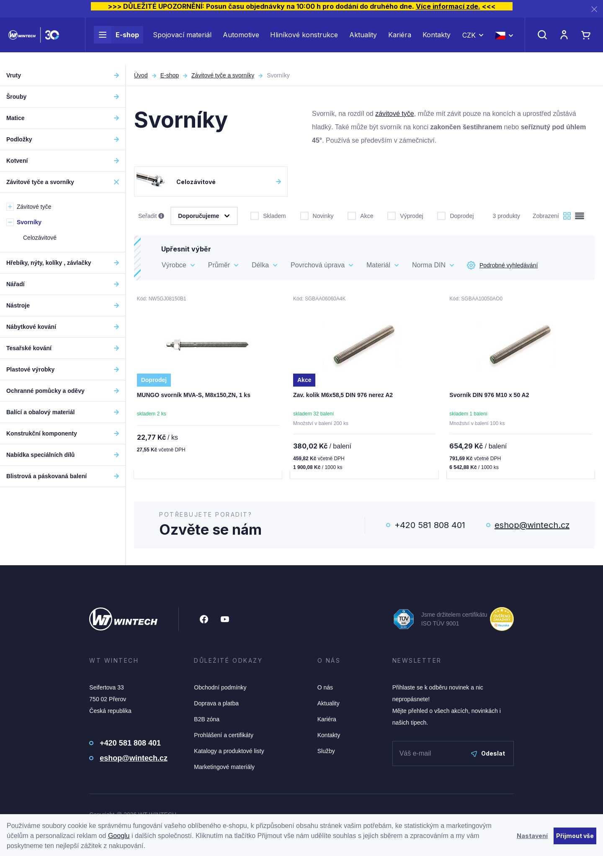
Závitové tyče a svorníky (222, 75)
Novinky (317, 215)
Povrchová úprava (318, 265)
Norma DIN (429, 265)
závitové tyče (394, 113)
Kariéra (399, 41)
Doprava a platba (216, 704)
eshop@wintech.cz (532, 526)
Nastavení (532, 835)
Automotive (241, 41)
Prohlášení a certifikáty (223, 736)
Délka (260, 265)
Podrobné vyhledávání (502, 265)
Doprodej (455, 215)
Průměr (219, 265)
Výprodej (405, 215)
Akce (360, 215)
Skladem (268, 215)
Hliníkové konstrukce (304, 41)
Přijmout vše (575, 835)
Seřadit (151, 216)
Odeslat (488, 754)
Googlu (119, 835)
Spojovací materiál (182, 41)
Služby (326, 751)
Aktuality (363, 41)
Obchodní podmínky (220, 688)
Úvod (141, 75)
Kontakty (437, 41)
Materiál (378, 265)
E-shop (116, 41)
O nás (325, 688)
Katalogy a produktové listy (229, 751)
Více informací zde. (448, 6)
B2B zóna (206, 720)
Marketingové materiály (224, 767)
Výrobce (174, 265)
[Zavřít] (594, 9)
